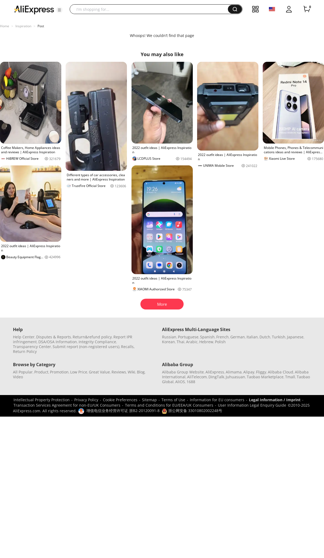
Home (4, 26)
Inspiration (23, 26)
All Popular (23, 372)
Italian (252, 336)
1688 (191, 381)
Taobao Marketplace (265, 376)
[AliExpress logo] (34, 9)
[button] (59, 10)
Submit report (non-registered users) (86, 346)
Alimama (234, 372)
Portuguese (188, 336)
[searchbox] (151, 9)
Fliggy (261, 372)
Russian (169, 336)
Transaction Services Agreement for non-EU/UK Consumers (67, 405)
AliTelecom (197, 376)
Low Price (78, 372)
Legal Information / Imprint (275, 399)
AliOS (180, 381)
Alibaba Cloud (280, 372)
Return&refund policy (92, 336)
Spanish (207, 336)
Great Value (99, 372)
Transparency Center (32, 346)
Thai (180, 341)
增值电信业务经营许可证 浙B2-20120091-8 (123, 410)
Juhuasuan (235, 376)
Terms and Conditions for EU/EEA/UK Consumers (169, 405)
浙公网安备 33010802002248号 (192, 410)
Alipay (248, 372)
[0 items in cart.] (306, 9)
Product (41, 372)
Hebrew (206, 341)
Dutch (264, 336)
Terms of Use (173, 399)
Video (18, 376)
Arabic (192, 341)
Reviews (119, 372)
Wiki (131, 372)
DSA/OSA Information (57, 341)
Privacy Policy (86, 399)
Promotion (59, 372)
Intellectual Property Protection (42, 399)
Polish (220, 341)
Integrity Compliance (97, 341)
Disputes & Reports (53, 336)
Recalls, (128, 346)
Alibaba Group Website (183, 372)
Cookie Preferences (120, 399)
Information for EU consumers (217, 399)
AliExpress (214, 372)
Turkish (278, 336)
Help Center (24, 336)
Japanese (295, 336)
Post (41, 26)
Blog (141, 372)
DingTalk (216, 376)
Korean (168, 341)
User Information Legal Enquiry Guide (252, 405)
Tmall (290, 376)
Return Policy (25, 351)
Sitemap (149, 399)
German (237, 336)
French (222, 336)
